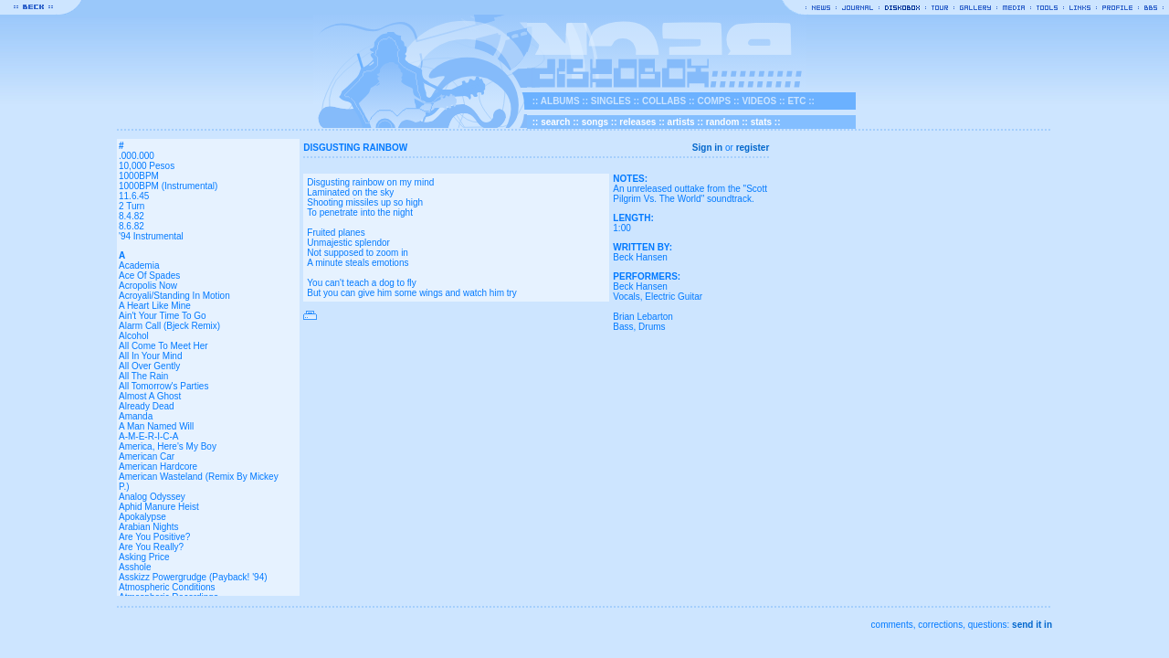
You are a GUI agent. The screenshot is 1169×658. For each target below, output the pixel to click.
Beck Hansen (640, 257)
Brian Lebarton (643, 317)
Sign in (707, 148)
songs (595, 122)
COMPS (714, 101)
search (555, 122)
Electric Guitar (673, 297)
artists (681, 122)
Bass (623, 327)
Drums (651, 327)
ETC (796, 101)
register (753, 148)
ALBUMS (560, 101)
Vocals (626, 297)
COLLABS (664, 101)
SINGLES (611, 101)
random (723, 122)
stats (761, 122)
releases (637, 122)
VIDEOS (759, 101)
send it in (1032, 625)
